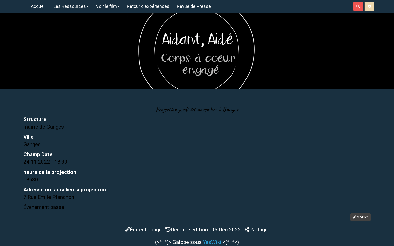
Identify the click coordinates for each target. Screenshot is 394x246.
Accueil (38, 6)
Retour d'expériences (148, 6)
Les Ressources (70, 6)
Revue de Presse (194, 6)
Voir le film (107, 6)
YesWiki (212, 242)
